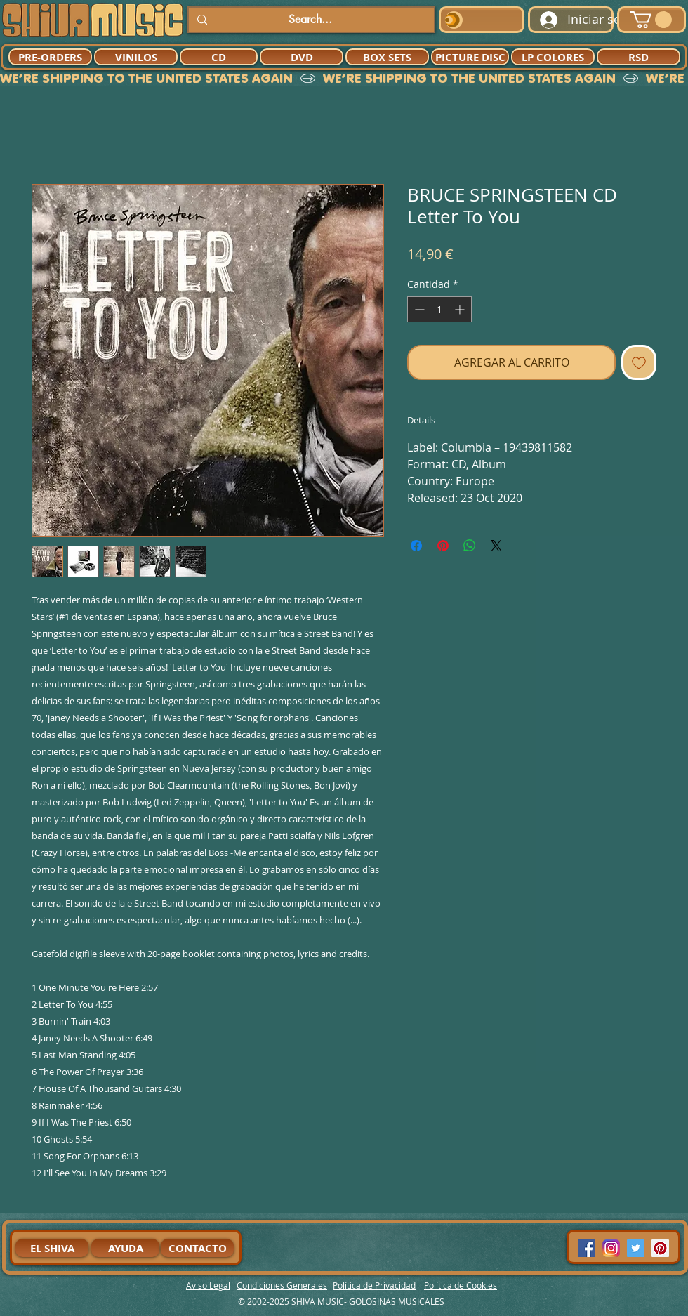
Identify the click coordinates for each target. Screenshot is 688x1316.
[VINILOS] (136, 56)
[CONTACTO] (197, 1248)
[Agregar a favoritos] (638, 362)
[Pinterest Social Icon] (660, 1248)
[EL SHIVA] (51, 1248)
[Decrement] (418, 309)
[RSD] (638, 56)
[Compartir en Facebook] (416, 545)
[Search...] (310, 19)
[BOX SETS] (387, 56)
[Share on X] (496, 545)
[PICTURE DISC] (470, 56)
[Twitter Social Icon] (635, 1248)
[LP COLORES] (553, 56)
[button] (651, 19)
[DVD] (301, 56)
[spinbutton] (439, 309)
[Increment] (461, 309)
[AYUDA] (125, 1248)
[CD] (219, 56)
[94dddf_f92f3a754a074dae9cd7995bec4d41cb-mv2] (611, 1248)
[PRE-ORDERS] (50, 56)
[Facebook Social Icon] (586, 1248)
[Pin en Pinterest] (443, 545)
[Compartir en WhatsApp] (469, 545)
